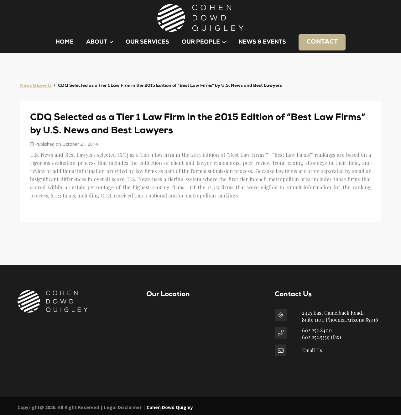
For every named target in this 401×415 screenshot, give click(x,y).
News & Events (262, 42)
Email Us (312, 350)
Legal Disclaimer (123, 407)
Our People (204, 42)
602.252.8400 (317, 330)
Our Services (147, 42)
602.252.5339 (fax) (321, 337)
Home (64, 42)
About (99, 42)
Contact (322, 42)
